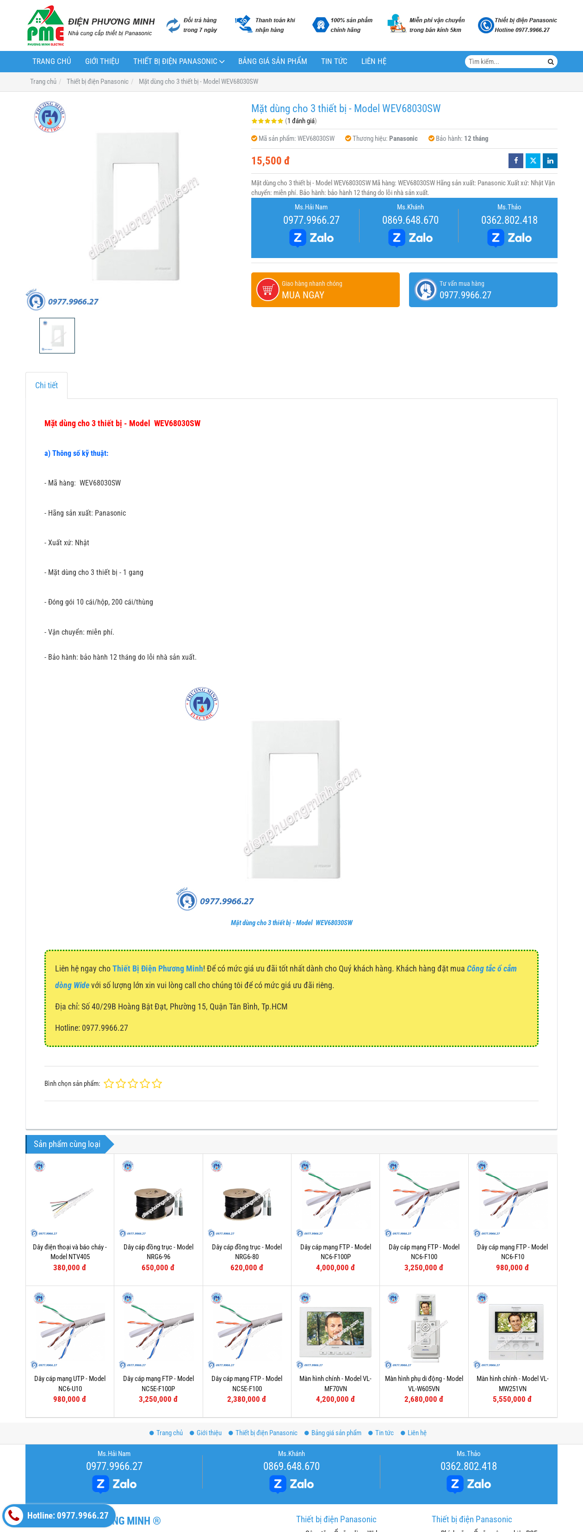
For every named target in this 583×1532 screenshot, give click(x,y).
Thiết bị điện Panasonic (175, 61)
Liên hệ (373, 61)
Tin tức (334, 61)
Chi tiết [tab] (46, 385)
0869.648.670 (410, 220)
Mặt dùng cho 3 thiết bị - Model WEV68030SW (292, 923)
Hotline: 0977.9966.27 (57, 1516)
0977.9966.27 (311, 220)
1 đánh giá (301, 121)
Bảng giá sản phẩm (272, 61)
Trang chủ (51, 61)
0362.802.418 (509, 220)
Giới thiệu (102, 61)
